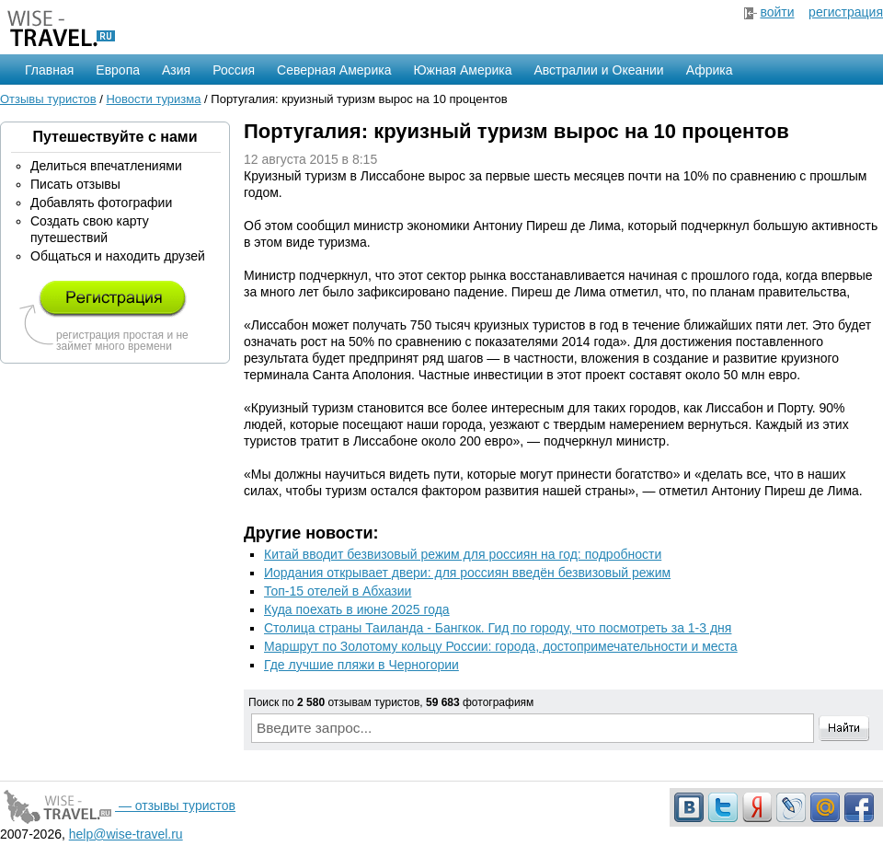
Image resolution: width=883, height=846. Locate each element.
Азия (176, 70)
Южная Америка (462, 70)
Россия (233, 70)
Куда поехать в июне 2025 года (357, 609)
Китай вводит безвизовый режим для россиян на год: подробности (462, 554)
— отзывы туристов (117, 805)
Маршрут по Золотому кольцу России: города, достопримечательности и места (501, 646)
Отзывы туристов (48, 99)
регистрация (845, 12)
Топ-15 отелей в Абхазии (337, 591)
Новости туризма (153, 99)
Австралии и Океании (599, 70)
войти (777, 12)
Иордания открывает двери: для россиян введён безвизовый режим (467, 572)
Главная (49, 70)
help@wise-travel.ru (126, 834)
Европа (118, 70)
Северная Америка (334, 70)
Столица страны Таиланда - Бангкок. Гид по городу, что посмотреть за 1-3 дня (497, 627)
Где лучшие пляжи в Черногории (361, 664)
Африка (709, 70)
